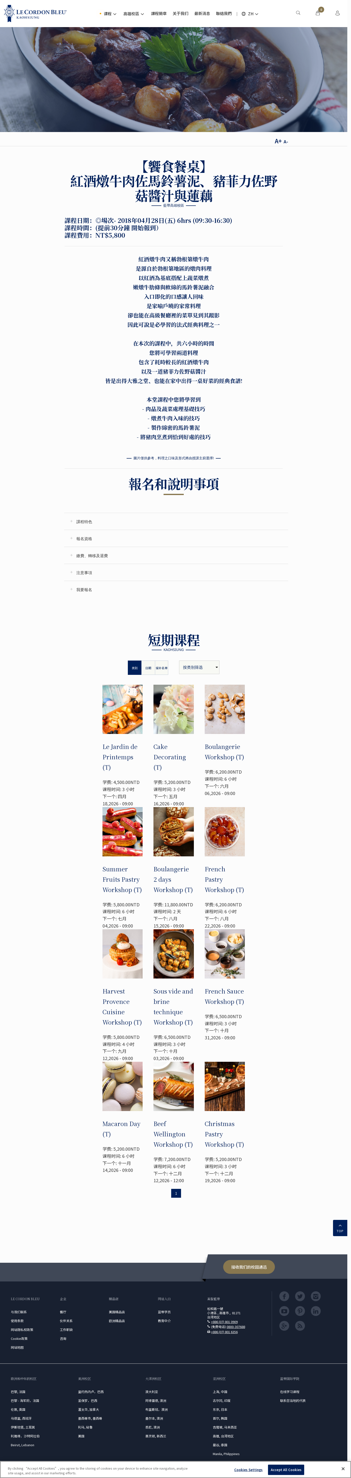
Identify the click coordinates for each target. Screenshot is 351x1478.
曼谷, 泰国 (220, 1445)
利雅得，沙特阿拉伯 (25, 1436)
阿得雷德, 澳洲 (155, 1400)
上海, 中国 (220, 1391)
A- (286, 141)
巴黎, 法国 (18, 1391)
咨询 (63, 1338)
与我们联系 (19, 1312)
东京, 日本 (220, 1409)
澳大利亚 (151, 1391)
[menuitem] (298, 13)
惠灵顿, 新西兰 (155, 1436)
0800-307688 (236, 1326)
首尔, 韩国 (220, 1418)
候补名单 (161, 668)
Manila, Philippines (226, 1453)
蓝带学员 (164, 1312)
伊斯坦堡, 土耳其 (23, 1427)
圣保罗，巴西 (87, 1400)
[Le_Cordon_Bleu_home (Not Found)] (35, 13)
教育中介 (164, 1320)
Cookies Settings (248, 1469)
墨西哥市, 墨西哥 (90, 1418)
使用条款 (17, 1320)
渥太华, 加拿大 (88, 1409)
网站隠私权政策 (22, 1329)
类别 (135, 668)
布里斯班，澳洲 (156, 1409)
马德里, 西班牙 (21, 1418)
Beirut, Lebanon (22, 1445)
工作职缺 (66, 1329)
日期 (148, 668)
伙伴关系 (66, 1320)
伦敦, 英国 (18, 1409)
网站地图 (17, 1347)
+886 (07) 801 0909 (224, 1321)
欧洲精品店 (117, 1320)
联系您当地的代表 (293, 1400)
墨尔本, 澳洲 (154, 1418)
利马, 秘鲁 (85, 1427)
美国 (81, 1436)
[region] (175, 1469)
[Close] (343, 1468)
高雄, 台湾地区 (223, 1436)
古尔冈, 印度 (222, 1400)
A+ (278, 140)
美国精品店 (117, 1312)
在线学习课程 (289, 1391)
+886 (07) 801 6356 (224, 1331)
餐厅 (63, 1312)
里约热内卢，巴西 (91, 1391)
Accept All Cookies (286, 1469)
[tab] (176, 521)
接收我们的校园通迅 (249, 1267)
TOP (340, 1227)
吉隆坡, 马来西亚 (225, 1427)
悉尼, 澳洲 (152, 1427)
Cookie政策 (19, 1338)
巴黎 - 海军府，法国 (25, 1400)
